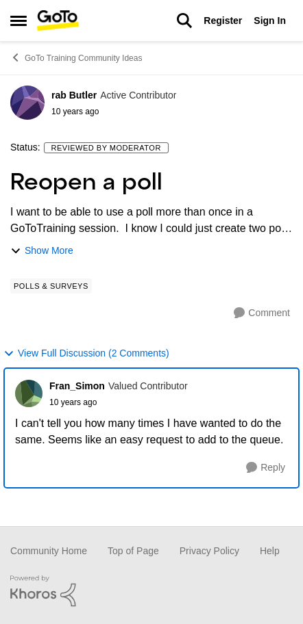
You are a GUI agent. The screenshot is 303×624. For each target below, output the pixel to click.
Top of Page (133, 550)
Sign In (270, 20)
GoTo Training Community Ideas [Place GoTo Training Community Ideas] (76, 57)
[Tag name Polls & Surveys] (51, 286)
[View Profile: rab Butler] (27, 103)
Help (270, 550)
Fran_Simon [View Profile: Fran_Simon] (77, 385)
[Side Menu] (18, 20)
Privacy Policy (209, 550)
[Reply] (265, 467)
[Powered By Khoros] (151, 591)
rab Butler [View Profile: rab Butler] (74, 95)
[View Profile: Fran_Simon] (29, 393)
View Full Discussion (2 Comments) (86, 353)
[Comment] (262, 313)
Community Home (48, 550)
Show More (41, 251)
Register (223, 20)
